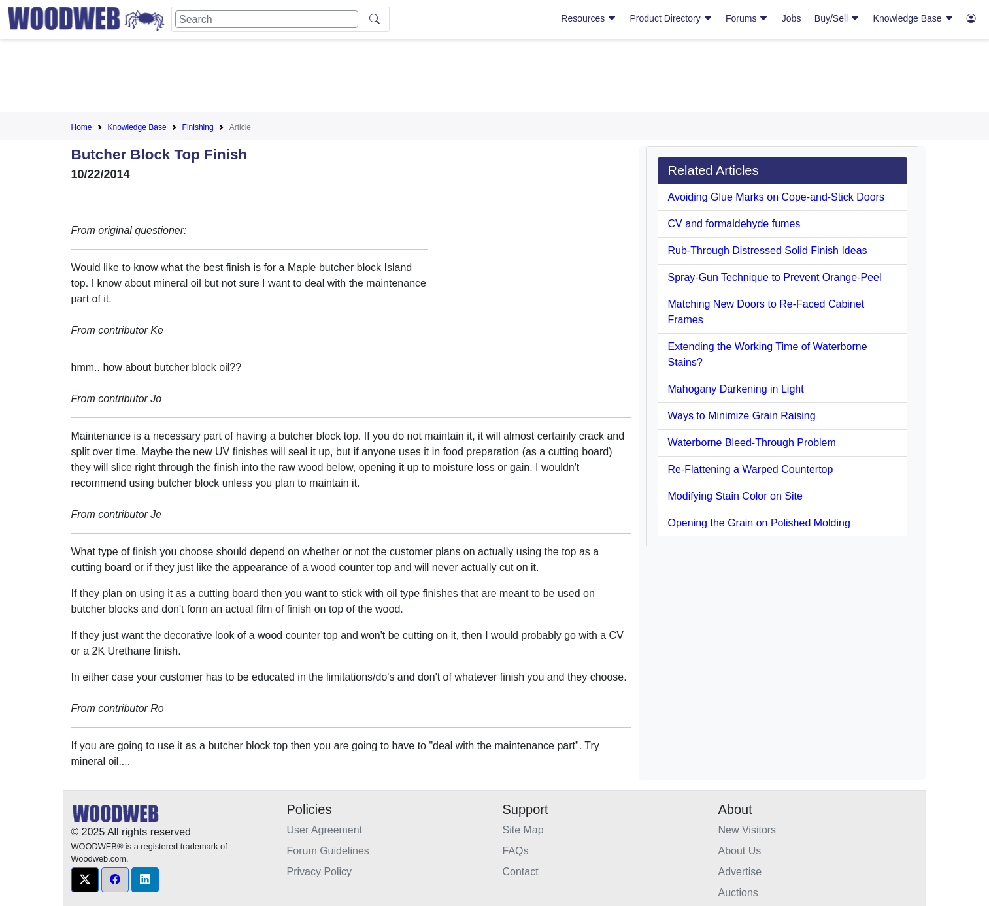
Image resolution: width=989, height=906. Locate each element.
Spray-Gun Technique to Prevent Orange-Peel (775, 277)
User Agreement (325, 829)
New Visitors (747, 829)
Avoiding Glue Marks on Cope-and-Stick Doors (776, 196)
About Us (740, 850)
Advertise (740, 871)
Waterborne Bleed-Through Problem (752, 442)
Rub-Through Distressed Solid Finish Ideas (767, 250)
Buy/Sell (837, 18)
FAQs (516, 850)
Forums (747, 18)
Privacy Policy (319, 871)
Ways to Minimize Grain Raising (742, 415)
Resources (588, 18)
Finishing (198, 127)
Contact (521, 871)
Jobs (791, 18)
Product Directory (671, 18)
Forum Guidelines (328, 850)
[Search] (266, 19)
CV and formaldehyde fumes (734, 223)
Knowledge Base (913, 18)
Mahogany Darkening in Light (736, 389)
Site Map (523, 829)
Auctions (738, 892)
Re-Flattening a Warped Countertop (750, 469)
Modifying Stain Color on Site (735, 496)
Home (81, 127)
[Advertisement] (495, 77)
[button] (85, 879)
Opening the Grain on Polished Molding (759, 522)
